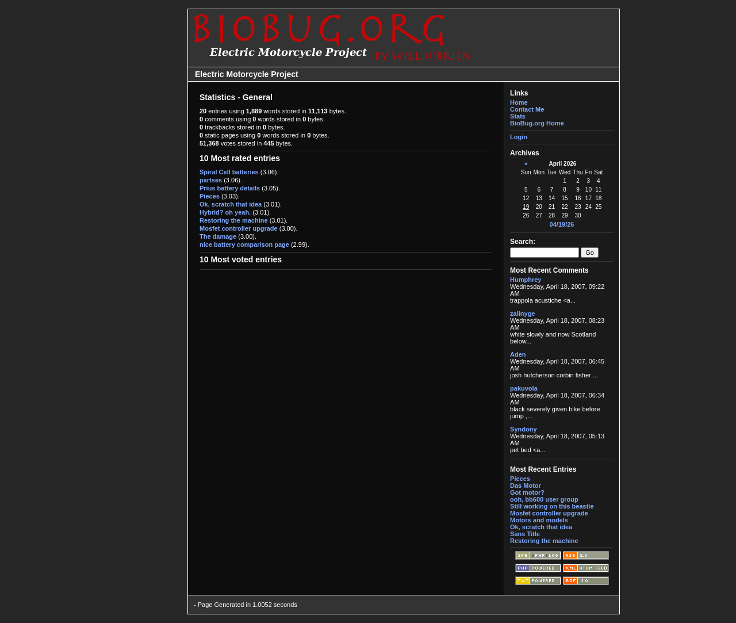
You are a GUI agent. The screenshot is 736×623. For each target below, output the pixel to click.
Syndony (523, 429)
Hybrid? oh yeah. (225, 212)
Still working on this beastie (551, 506)
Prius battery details (230, 188)
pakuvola (524, 388)
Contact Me (527, 109)
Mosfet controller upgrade (239, 228)
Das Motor (525, 485)
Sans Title (525, 533)
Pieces (210, 196)
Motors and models (539, 520)
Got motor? (527, 492)
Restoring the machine (234, 220)
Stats (518, 116)
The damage (218, 236)
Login (518, 136)
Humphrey (525, 279)
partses (211, 180)
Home (519, 102)
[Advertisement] (150, 311)
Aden (518, 354)
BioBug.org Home (537, 123)
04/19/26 (562, 224)
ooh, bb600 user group (544, 499)
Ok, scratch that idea (231, 204)
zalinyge (522, 313)
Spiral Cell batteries (229, 172)
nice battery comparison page (244, 244)
